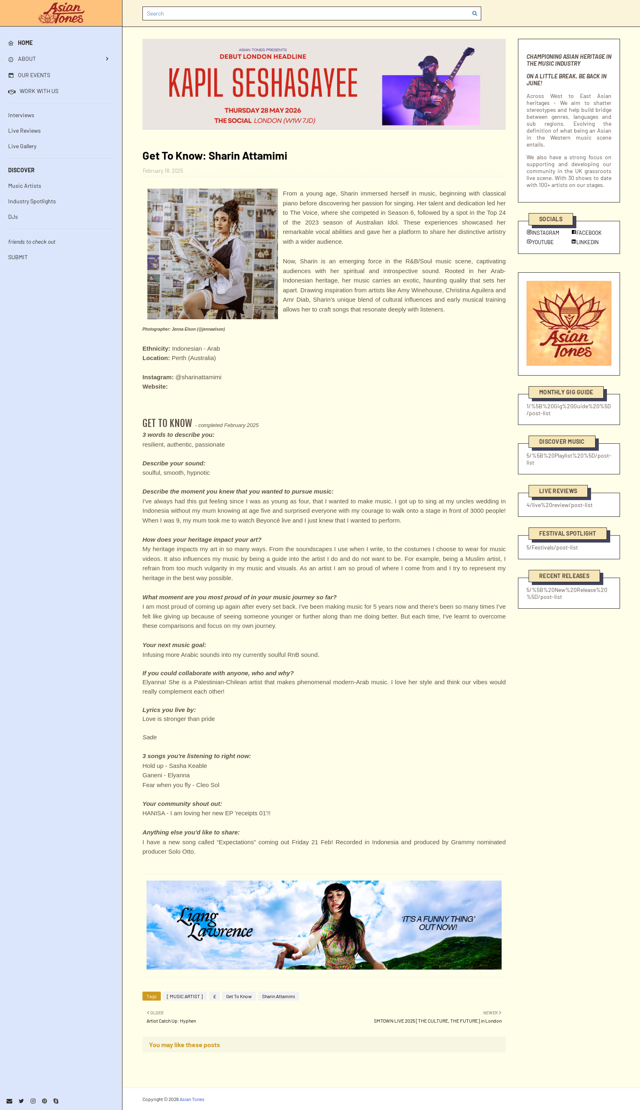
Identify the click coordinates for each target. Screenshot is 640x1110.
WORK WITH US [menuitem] (33, 90)
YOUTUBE (540, 242)
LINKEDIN (585, 242)
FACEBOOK (586, 232)
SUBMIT (18, 257)
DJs (13, 216)
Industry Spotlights (32, 201)
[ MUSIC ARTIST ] (185, 996)
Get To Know (239, 996)
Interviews (21, 114)
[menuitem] (61, 43)
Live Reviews (24, 130)
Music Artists (24, 185)
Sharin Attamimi (278, 996)
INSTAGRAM (543, 232)
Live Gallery (22, 145)
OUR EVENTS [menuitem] (29, 74)
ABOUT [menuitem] (22, 58)
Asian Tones (192, 1099)
